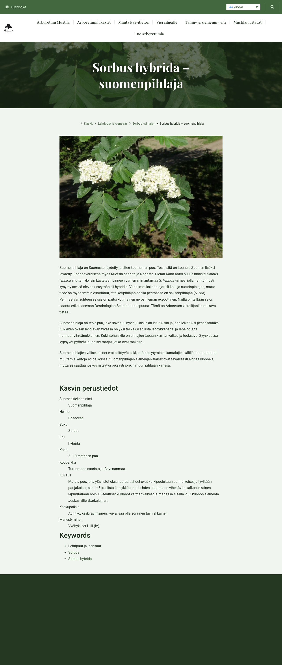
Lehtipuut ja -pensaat (112, 123)
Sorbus (73, 552)
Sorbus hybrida (80, 559)
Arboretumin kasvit (94, 22)
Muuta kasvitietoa (133, 22)
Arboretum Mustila (53, 22)
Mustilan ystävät (248, 22)
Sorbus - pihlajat (143, 123)
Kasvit (88, 123)
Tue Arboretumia (149, 33)
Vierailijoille (166, 22)
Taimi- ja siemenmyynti (205, 22)
